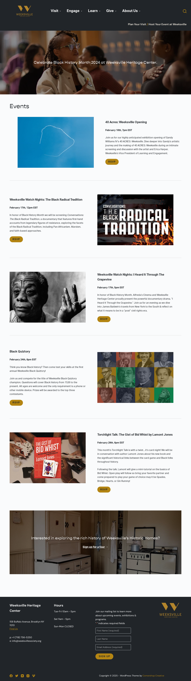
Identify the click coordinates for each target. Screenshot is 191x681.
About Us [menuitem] (131, 11)
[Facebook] (11, 675)
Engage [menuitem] (75, 11)
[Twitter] (16, 675)
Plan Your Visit (137, 24)
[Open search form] (185, 11)
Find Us (14, 628)
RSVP (112, 161)
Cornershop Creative (153, 675)
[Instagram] (27, 675)
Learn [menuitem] (94, 11)
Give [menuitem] (111, 11)
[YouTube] (22, 675)
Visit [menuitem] (56, 11)
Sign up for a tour (94, 547)
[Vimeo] (33, 675)
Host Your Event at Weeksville (168, 24)
